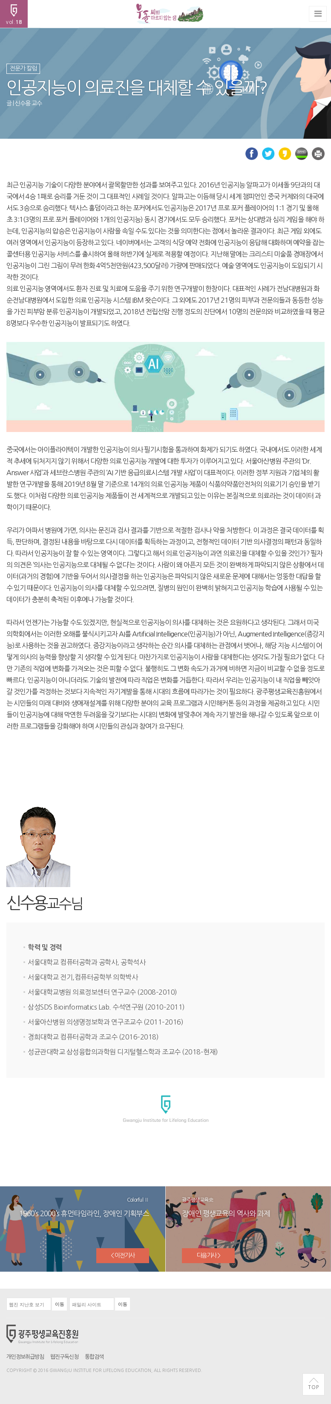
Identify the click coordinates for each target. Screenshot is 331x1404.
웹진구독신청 (64, 1357)
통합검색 (94, 1357)
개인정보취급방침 (25, 1357)
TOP (313, 1384)
